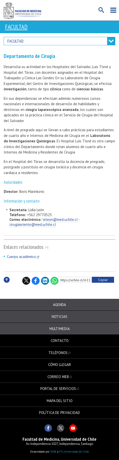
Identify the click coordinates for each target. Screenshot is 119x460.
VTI (61, 451)
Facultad (16, 27)
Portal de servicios (58, 388)
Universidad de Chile (76, 451)
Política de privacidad (59, 412)
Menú (113, 10)
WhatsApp (54, 280)
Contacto (60, 340)
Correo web (58, 376)
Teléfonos (58, 352)
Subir (7, 285)
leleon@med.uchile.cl (60, 219)
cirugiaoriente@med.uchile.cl (32, 224)
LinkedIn (45, 281)
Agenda (59, 304)
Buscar (101, 10)
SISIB (53, 451)
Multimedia (59, 328)
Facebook (35, 281)
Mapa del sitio (59, 400)
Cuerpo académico (21, 256)
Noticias (59, 316)
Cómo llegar (59, 364)
